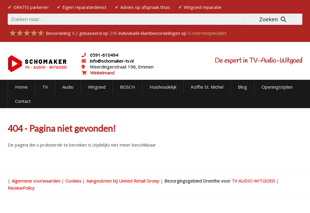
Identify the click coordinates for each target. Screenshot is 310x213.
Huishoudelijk (163, 87)
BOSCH (127, 87)
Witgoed (97, 87)
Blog (242, 87)
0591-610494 (104, 55)
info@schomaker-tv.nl (111, 61)
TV (45, 87)
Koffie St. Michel (207, 87)
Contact (23, 101)
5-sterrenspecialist (207, 33)
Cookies (73, 181)
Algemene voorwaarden (36, 181)
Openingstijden (277, 87)
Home (21, 87)
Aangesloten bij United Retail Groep (122, 181)
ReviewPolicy (21, 188)
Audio (68, 87)
